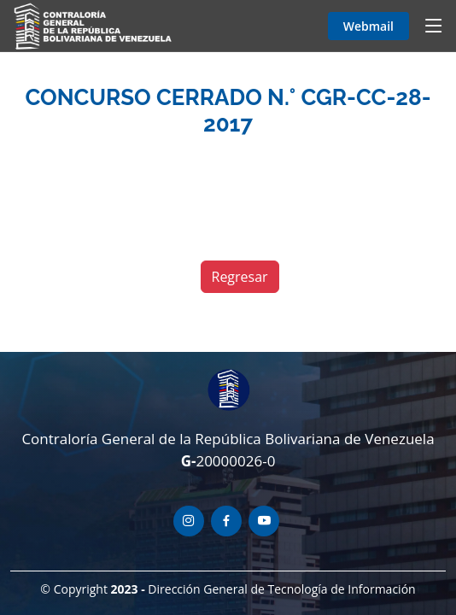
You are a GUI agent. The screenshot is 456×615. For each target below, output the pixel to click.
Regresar (240, 276)
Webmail (368, 26)
